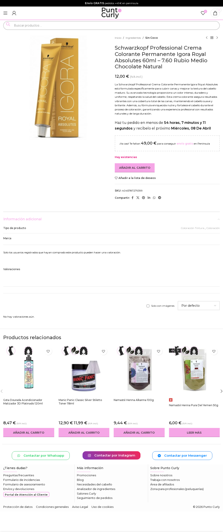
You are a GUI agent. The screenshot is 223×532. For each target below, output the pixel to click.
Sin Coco (151, 37)
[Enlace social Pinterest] (143, 198)
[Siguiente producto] (217, 37)
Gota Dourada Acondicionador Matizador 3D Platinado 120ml (23, 401)
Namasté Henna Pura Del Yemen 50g (193, 405)
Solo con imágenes (162, 305)
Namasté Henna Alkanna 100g (134, 400)
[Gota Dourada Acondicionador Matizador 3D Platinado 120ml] (28, 370)
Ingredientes (133, 37)
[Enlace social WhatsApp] (154, 198)
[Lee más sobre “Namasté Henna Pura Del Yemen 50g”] (194, 432)
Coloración (213, 228)
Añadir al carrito (134, 167)
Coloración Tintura (192, 228)
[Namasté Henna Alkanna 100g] (139, 370)
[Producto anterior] (206, 37)
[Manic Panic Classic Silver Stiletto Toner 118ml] (84, 370)
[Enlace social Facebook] (132, 198)
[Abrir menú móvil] (5, 13)
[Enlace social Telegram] (159, 198)
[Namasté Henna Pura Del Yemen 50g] (194, 373)
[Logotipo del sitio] (111, 12)
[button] (28, 432)
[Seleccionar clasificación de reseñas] (199, 305)
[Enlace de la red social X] (138, 198)
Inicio (118, 37)
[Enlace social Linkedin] (149, 198)
